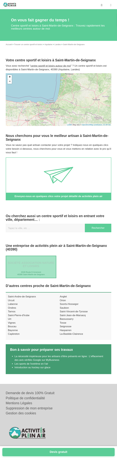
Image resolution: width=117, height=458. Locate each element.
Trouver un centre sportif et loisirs (28, 44)
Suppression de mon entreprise (29, 408)
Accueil (9, 44)
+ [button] (10, 77)
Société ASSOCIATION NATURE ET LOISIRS (31, 264)
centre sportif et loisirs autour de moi (51, 65)
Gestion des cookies (21, 413)
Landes (58, 44)
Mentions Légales (19, 403)
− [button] (10, 81)
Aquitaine (48, 44)
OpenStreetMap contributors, (92, 125)
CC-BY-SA (107, 125)
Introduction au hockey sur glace (32, 367)
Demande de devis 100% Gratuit (30, 393)
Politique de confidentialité (25, 398)
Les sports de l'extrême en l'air (31, 363)
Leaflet (69, 125)
